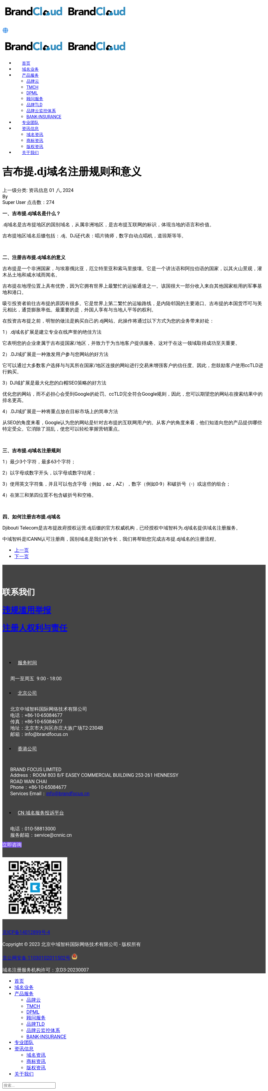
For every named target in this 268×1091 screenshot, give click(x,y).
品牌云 (32, 81)
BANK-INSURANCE (43, 116)
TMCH (32, 87)
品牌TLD (34, 104)
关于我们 (30, 152)
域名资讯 (34, 134)
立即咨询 (12, 845)
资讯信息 (30, 128)
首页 (26, 63)
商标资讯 (34, 140)
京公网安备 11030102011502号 (36, 958)
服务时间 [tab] (27, 663)
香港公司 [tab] (27, 749)
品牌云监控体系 (41, 110)
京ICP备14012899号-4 (26, 932)
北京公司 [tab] (27, 693)
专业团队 (30, 122)
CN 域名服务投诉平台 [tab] (41, 813)
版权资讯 (34, 146)
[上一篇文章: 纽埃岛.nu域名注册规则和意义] (21, 550)
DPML (32, 93)
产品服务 (30, 75)
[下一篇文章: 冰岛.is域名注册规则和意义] (21, 556)
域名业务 (30, 69)
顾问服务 (34, 98)
